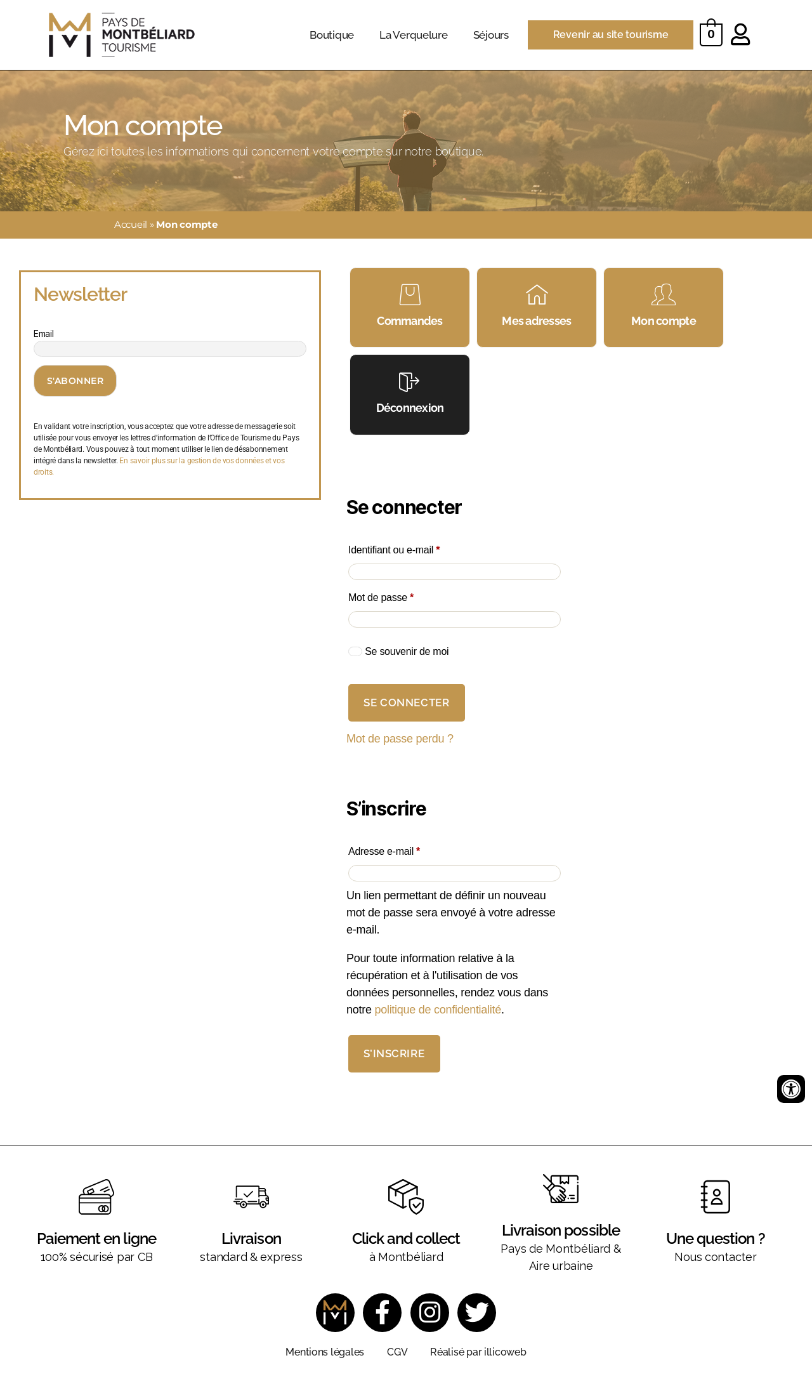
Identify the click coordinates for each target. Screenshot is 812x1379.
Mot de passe (404, 595)
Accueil (130, 224)
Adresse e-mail (407, 849)
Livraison (250, 1239)
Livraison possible (560, 1230)
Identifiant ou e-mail (417, 547)
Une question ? (715, 1239)
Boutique (332, 35)
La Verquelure (413, 35)
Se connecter (406, 702)
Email (44, 333)
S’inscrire (393, 1053)
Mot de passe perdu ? (400, 738)
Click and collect (406, 1239)
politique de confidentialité (437, 1010)
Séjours (491, 35)
